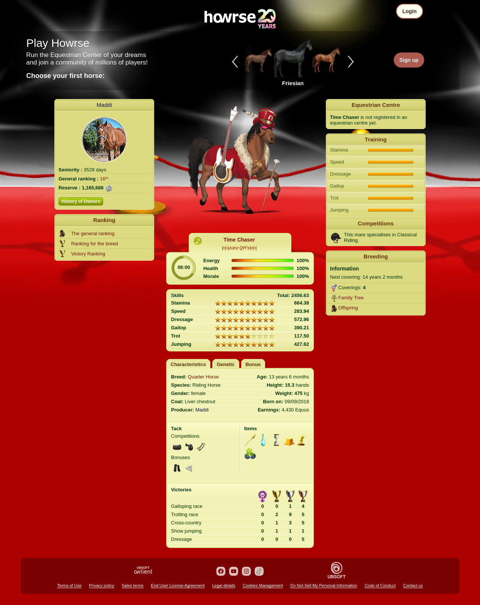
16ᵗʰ (104, 179)
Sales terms (133, 585)
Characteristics (188, 364)
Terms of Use (69, 585)
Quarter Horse (203, 377)
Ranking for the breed (94, 243)
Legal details (224, 585)
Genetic (226, 364)
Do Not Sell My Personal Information (323, 585)
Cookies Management (263, 585)
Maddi (104, 105)
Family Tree (351, 297)
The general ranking (93, 233)
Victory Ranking (88, 254)
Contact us (413, 585)
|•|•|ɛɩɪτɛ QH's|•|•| (239, 248)
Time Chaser (239, 240)
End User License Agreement (178, 585)
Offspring (348, 308)
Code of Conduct (380, 585)
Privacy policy (101, 585)
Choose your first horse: (65, 76)
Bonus (253, 364)
